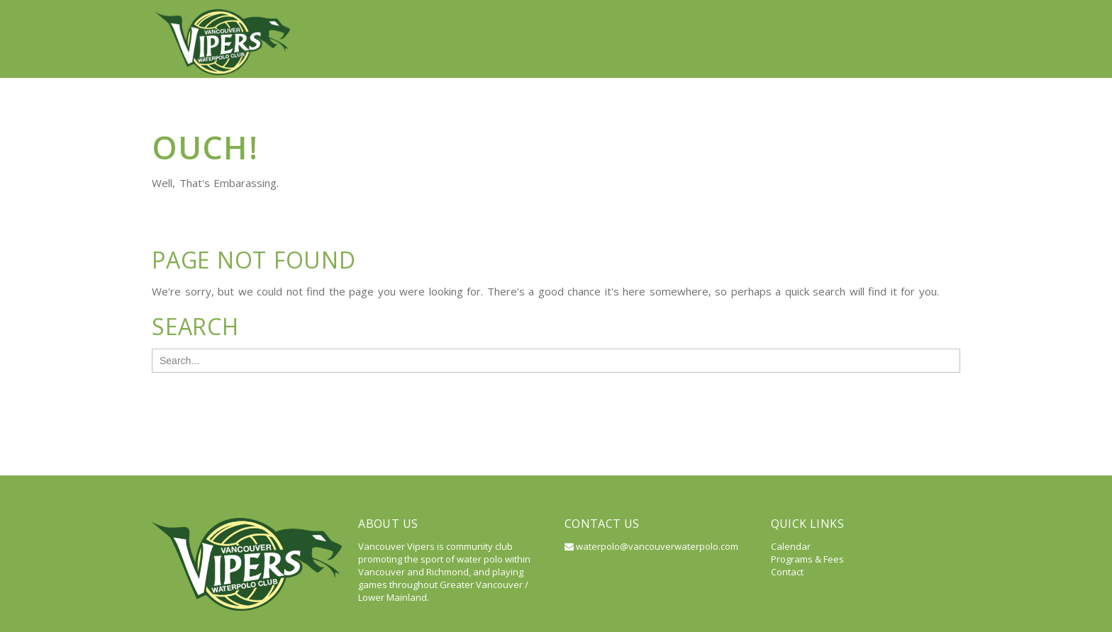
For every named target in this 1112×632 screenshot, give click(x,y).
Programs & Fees (807, 508)
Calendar (853, 14)
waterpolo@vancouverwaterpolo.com (651, 496)
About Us (538, 14)
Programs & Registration (656, 14)
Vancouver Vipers (444, 14)
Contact (925, 14)
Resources (776, 14)
